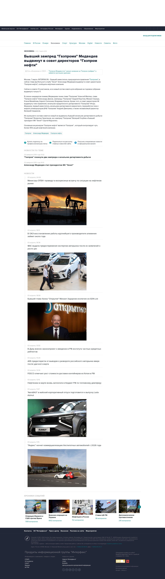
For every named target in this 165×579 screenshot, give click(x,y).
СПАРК (27, 559)
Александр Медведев (41, 133)
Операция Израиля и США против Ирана (34, 517)
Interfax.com (34, 29)
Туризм (67, 29)
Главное (27, 43)
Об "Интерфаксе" (23, 29)
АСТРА (27, 567)
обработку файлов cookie (114, 543)
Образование (88, 29)
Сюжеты (107, 43)
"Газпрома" (93, 79)
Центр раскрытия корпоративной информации (76, 565)
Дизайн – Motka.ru (121, 570)
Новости (98, 43)
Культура (73, 43)
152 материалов (78, 520)
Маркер (27, 565)
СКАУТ (27, 563)
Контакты (28, 531)
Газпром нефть (56, 133)
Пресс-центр (54, 531)
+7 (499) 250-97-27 (96, 547)
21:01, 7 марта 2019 (41, 51)
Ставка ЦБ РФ (101, 515)
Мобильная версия (8, 29)
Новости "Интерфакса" (69, 559)
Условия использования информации (127, 566)
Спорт (64, 43)
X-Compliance (29, 561)
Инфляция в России (80, 517)
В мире (45, 43)
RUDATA (64, 563)
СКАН (64, 561)
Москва (82, 43)
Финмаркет (59, 29)
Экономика (55, 43)
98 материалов (100, 518)
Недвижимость (77, 29)
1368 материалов (31, 521)
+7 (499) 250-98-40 (81, 547)
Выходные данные (121, 568)
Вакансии (64, 531)
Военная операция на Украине (58, 516)
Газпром (28, 133)
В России (36, 43)
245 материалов (125, 521)
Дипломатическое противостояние (126, 516)
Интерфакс (82, 36)
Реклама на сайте (77, 531)
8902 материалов (55, 521)
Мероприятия (99, 29)
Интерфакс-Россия (46, 29)
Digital (89, 43)
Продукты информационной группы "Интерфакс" (56, 552)
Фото (115, 43)
